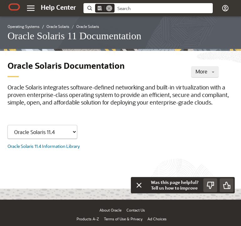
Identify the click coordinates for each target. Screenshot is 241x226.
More (204, 71)
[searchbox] (163, 8)
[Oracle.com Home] (14, 6)
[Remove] (109, 8)
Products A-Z (88, 218)
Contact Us (135, 210)
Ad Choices (157, 218)
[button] (225, 8)
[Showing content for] (42, 132)
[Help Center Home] (58, 7)
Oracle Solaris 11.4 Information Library (44, 146)
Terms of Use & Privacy (123, 218)
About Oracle (110, 210)
